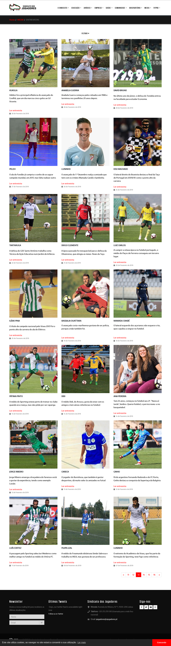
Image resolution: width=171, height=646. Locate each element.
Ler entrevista (15, 110)
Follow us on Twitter (55, 614)
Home (12, 19)
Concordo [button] (161, 642)
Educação (75, 8)
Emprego (98, 8)
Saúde (108, 8)
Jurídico (87, 8)
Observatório (135, 8)
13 (138, 574)
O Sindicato (62, 8)
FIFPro (156, 8)
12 (133, 574)
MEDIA (147, 8)
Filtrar (85, 33)
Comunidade (120, 8)
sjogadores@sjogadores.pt (106, 619)
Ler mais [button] (81, 642)
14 (144, 574)
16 (154, 574)
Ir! (42, 622)
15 (149, 574)
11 (128, 574)
